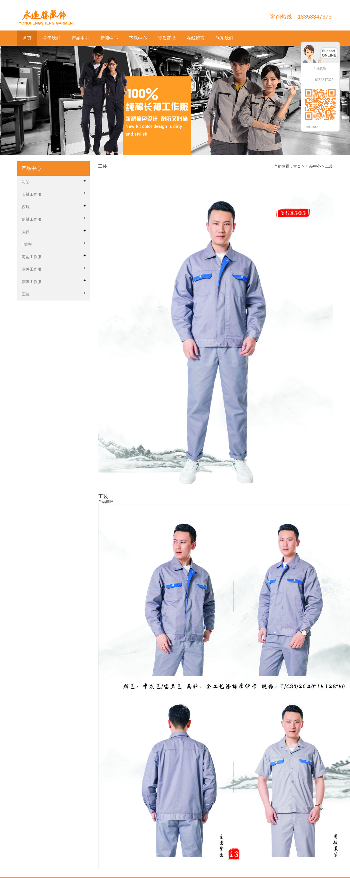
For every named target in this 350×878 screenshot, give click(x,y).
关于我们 (51, 38)
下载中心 (138, 38)
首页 (27, 38)
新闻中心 (109, 38)
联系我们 (224, 38)
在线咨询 (319, 69)
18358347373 (323, 80)
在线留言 (196, 38)
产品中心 (80, 38)
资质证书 (167, 38)
